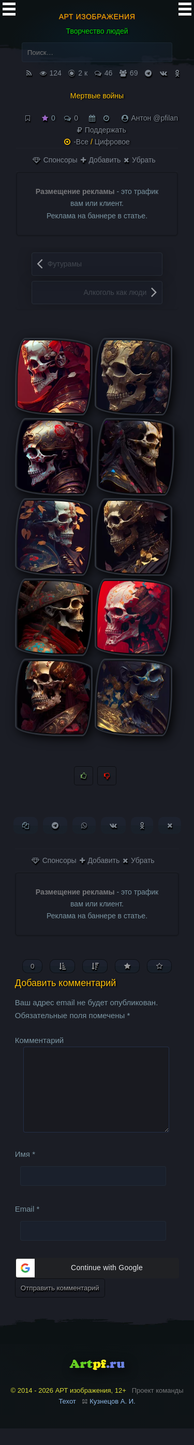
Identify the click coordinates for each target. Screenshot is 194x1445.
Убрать (139, 160)
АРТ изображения (97, 16)
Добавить (101, 160)
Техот (67, 1418)
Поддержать (101, 130)
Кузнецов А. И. (112, 1418)
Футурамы (65, 264)
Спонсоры (55, 160)
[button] (97, 1284)
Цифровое (112, 142)
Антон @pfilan (154, 118)
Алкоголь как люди (114, 292)
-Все (80, 142)
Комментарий (39, 1040)
